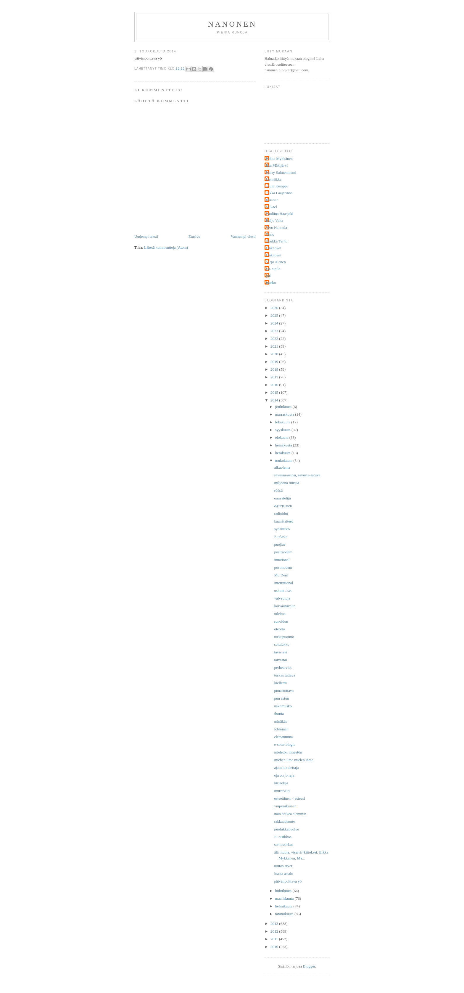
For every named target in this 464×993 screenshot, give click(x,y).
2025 (274, 315)
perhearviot (282, 667)
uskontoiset (282, 590)
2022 (274, 338)
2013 (274, 923)
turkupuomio (284, 636)
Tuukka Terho (276, 241)
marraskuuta (285, 414)
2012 (274, 931)
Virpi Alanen (276, 262)
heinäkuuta (284, 445)
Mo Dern (281, 575)
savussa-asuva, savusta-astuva (297, 475)
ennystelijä (282, 498)
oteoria (279, 629)
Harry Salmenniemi (281, 172)
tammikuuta (284, 914)
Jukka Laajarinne (279, 193)
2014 (274, 400)
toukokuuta (284, 460)
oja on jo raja (284, 775)
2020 (274, 354)
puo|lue (279, 544)
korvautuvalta (284, 606)
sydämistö (282, 529)
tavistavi (280, 652)
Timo (270, 234)
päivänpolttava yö (288, 881)
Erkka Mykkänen (279, 158)
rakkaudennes (284, 821)
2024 (274, 323)
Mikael (271, 207)
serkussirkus (283, 844)
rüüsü (278, 490)
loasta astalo (283, 873)
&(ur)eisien (283, 506)
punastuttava (284, 690)
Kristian (272, 200)
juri (268, 275)
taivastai (280, 660)
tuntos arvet (283, 866)
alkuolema (282, 467)
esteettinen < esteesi (289, 798)
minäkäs (280, 721)
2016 (274, 385)
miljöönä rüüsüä (286, 483)
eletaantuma (283, 737)
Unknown (273, 248)
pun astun (281, 698)
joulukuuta (284, 406)
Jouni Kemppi (277, 186)
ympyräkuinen (285, 806)
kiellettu (280, 683)
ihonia (279, 713)
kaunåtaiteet (283, 521)
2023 (274, 331)
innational (281, 559)
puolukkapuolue (286, 829)
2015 (274, 392)
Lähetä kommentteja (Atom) (166, 247)
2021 (274, 346)
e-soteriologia (284, 744)
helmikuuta (284, 906)
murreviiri (282, 790)
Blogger (309, 966)
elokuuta (282, 437)
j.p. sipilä (273, 268)
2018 (274, 369)
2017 (274, 377)
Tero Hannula (276, 227)
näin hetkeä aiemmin (290, 814)
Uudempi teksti (146, 236)
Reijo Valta (274, 220)
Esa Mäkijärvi (277, 165)
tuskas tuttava (284, 675)
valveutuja (282, 598)
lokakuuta (283, 422)
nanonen (232, 24)
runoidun (281, 621)
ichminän (281, 729)
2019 (274, 361)
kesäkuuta (283, 453)
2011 (274, 939)
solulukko (281, 644)
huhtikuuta (284, 890)
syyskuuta (283, 430)
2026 (274, 308)
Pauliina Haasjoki (279, 213)
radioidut (281, 513)
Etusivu (194, 236)
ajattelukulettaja (286, 767)
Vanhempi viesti (243, 236)
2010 (274, 946)
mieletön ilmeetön (288, 752)
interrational (283, 583)
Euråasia (280, 536)
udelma (279, 613)
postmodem (283, 567)
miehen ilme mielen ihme (293, 760)
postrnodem (283, 552)
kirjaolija (281, 783)
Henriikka (273, 179)
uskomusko (282, 706)
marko (271, 282)
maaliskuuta (285, 898)
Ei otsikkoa (282, 837)
